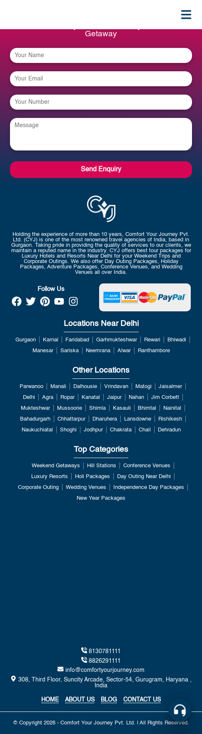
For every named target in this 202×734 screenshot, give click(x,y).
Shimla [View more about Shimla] (97, 408)
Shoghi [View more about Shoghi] (68, 430)
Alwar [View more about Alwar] (124, 350)
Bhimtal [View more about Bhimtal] (147, 408)
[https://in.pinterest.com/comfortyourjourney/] (45, 304)
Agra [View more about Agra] (47, 397)
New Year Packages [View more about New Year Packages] (101, 498)
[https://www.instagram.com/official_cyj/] (73, 304)
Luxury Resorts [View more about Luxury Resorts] (49, 476)
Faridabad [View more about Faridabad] (77, 340)
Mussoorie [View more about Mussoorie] (69, 408)
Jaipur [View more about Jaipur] (114, 397)
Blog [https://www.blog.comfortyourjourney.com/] (109, 700)
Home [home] (50, 700)
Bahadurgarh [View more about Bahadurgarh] (35, 419)
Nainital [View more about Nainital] (172, 408)
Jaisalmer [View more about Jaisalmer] (170, 386)
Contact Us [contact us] (142, 700)
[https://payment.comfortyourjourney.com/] (145, 297)
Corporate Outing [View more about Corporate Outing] (38, 487)
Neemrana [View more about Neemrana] (98, 350)
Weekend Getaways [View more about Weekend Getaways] (56, 465)
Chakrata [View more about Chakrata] (121, 430)
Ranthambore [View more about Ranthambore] (154, 350)
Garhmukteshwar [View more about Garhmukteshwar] (116, 340)
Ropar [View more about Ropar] (67, 397)
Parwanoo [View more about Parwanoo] (31, 386)
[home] (20, 14)
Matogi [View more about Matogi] (143, 386)
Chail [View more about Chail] (145, 430)
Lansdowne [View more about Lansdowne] (137, 419)
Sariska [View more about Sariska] (69, 350)
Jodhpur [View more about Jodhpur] (93, 430)
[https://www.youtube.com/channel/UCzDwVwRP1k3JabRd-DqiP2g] (59, 304)
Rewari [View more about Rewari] (152, 340)
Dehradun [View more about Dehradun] (169, 430)
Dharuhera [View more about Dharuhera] (104, 419)
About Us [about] (80, 700)
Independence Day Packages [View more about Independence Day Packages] (148, 487)
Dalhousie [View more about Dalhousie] (85, 386)
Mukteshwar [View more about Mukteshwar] (35, 408)
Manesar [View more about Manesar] (42, 350)
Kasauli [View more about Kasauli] (122, 408)
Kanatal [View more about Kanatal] (91, 397)
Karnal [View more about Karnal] (50, 340)
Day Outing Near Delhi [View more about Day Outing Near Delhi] (144, 476)
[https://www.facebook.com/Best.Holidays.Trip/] (17, 304)
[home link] (101, 208)
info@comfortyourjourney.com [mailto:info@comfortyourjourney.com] (100, 669)
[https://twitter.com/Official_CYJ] (31, 304)
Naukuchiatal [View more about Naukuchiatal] (37, 430)
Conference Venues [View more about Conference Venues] (146, 465)
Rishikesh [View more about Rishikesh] (170, 419)
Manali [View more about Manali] (58, 386)
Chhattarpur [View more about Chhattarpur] (71, 419)
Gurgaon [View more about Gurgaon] (25, 340)
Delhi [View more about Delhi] (29, 397)
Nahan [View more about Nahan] (136, 397)
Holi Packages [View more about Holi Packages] (92, 476)
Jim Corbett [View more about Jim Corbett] (165, 397)
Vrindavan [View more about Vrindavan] (116, 386)
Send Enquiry (101, 169)
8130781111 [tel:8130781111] (101, 650)
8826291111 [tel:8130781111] (101, 660)
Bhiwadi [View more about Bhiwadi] (176, 340)
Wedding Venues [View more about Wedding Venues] (86, 487)
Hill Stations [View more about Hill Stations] (101, 465)
